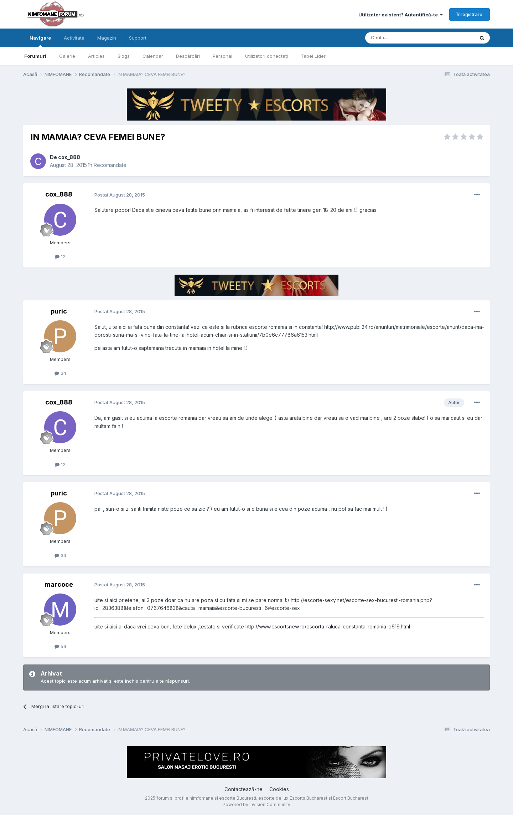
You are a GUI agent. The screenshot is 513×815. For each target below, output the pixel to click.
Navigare (40, 41)
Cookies (279, 789)
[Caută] (401, 38)
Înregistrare (469, 14)
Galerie (67, 56)
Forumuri (35, 56)
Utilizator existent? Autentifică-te (400, 14)
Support (137, 38)
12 (60, 256)
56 (60, 646)
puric (59, 311)
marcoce (59, 584)
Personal (222, 56)
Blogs (124, 56)
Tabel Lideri (314, 56)
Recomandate (110, 165)
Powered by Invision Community (256, 804)
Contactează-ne (243, 789)
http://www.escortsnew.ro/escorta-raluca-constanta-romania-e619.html (327, 626)
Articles (96, 56)
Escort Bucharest (350, 798)
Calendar (152, 56)
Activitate (74, 38)
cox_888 (69, 157)
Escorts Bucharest (308, 798)
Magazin (106, 38)
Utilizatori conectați (266, 56)
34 (60, 373)
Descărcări (188, 56)
